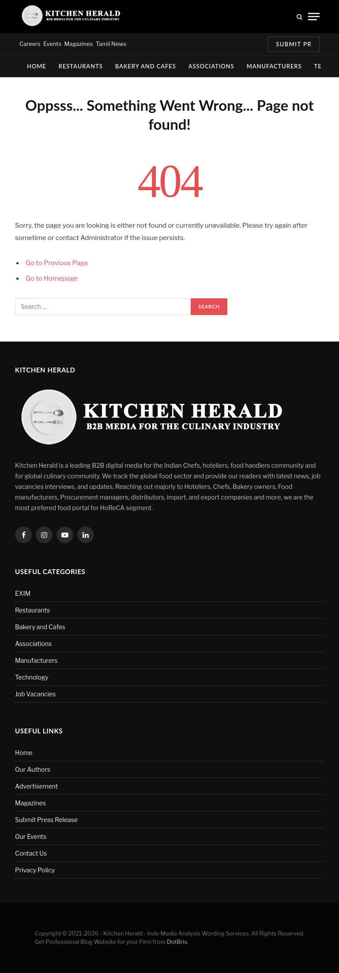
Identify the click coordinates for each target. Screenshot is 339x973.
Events (52, 43)
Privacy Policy (35, 870)
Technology (32, 677)
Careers (30, 43)
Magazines (78, 43)
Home (36, 66)
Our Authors (32, 769)
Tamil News (111, 43)
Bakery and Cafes (145, 66)
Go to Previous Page (57, 263)
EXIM (22, 593)
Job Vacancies (35, 694)
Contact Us (31, 853)
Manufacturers (274, 66)
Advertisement (36, 786)
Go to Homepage (52, 278)
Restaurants (81, 66)
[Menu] (314, 16)
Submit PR (294, 44)
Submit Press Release (46, 819)
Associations (211, 66)
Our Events (30, 836)
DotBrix (177, 941)
